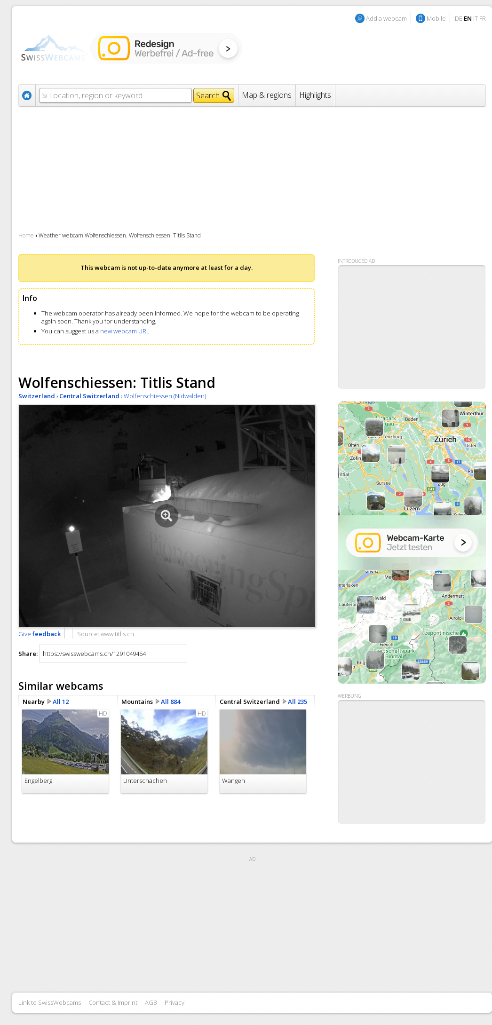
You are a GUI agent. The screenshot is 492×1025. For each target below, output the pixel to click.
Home (26, 235)
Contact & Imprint (112, 1002)
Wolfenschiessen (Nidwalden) (165, 396)
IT (475, 18)
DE (458, 18)
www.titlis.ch (117, 634)
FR (482, 18)
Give (39, 634)
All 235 (297, 701)
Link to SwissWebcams (49, 1002)
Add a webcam (386, 18)
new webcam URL (125, 331)
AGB (151, 1002)
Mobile (436, 18)
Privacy (174, 1002)
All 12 (61, 701)
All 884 (170, 701)
